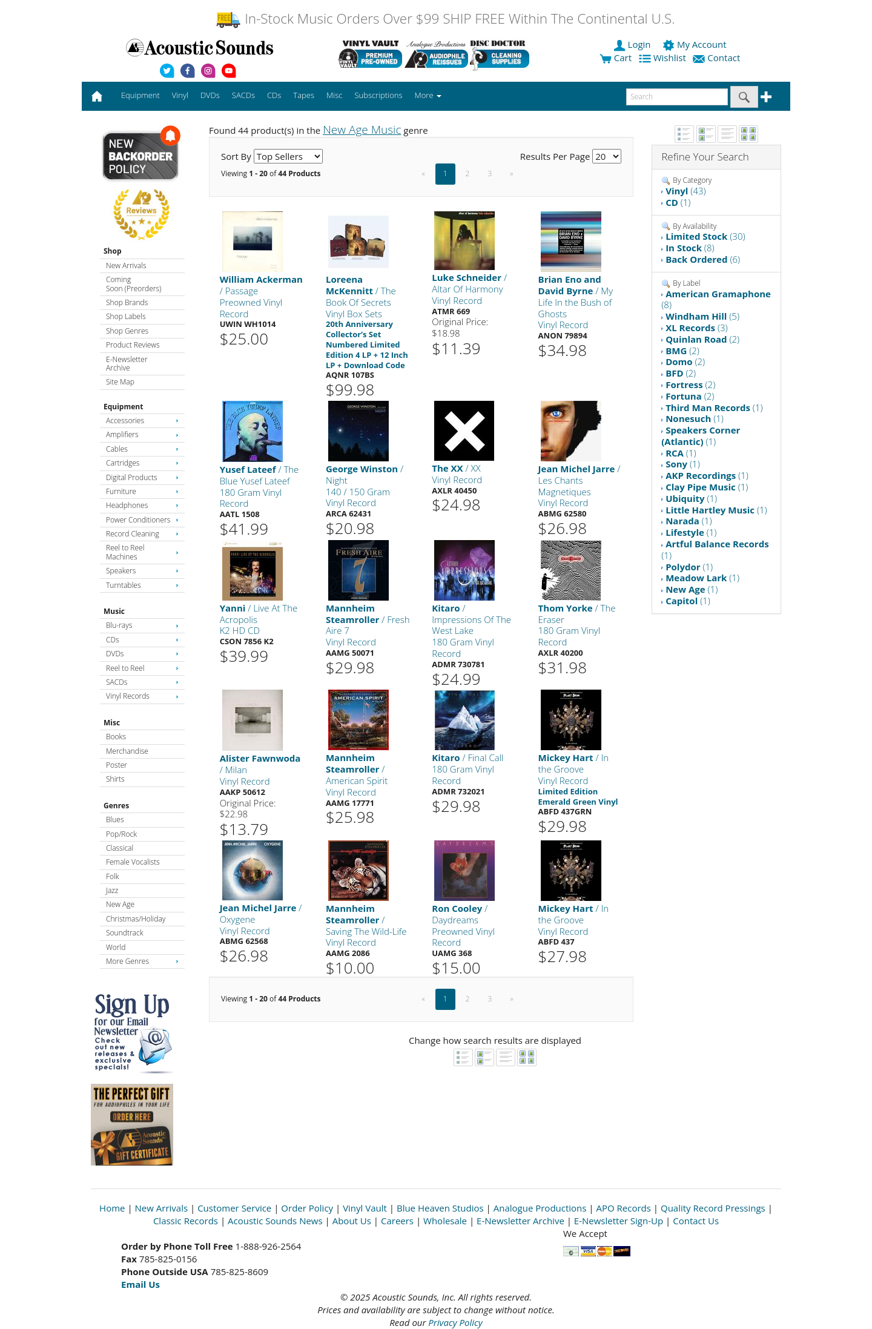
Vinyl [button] (180, 95)
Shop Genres (127, 331)
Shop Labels (125, 316)
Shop (113, 251)
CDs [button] (274, 95)
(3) (697, 328)
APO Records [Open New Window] (623, 1208)
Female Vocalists (133, 862)
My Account (695, 44)
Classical (119, 848)
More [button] (428, 95)
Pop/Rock (121, 834)
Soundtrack (124, 933)
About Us (351, 1221)
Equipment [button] (140, 95)
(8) (690, 248)
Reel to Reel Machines (142, 551)
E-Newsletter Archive (127, 363)
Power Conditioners (142, 520)
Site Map (120, 382)
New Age (120, 904)
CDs (142, 640)
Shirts (115, 779)
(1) (678, 202)
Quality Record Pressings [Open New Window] (713, 1208)
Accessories (142, 420)
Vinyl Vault (365, 1208)
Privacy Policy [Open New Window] (455, 1322)
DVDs (142, 653)
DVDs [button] (210, 95)
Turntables (142, 585)
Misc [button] (334, 95)
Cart (616, 57)
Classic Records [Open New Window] (185, 1221)
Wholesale (445, 1221)
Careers (397, 1221)
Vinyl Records (142, 696)
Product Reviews (133, 345)
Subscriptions (378, 95)
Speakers (142, 571)
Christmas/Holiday (135, 919)
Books (116, 736)
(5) (702, 316)
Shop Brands (127, 302)
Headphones (142, 505)
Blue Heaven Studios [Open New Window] (440, 1208)
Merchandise (127, 751)
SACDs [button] (243, 95)
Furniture (142, 491)
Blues (115, 819)
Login (633, 44)
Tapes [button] (303, 95)
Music (114, 611)
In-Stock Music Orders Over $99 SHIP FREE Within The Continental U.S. (445, 18)
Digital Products (142, 477)
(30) (705, 236)
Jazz (112, 890)
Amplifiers (142, 434)
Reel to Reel (142, 668)
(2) (702, 339)
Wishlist (664, 57)
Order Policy (307, 1208)
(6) (703, 259)
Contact (717, 57)
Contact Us (696, 1221)
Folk (112, 876)
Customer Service (234, 1208)
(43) (685, 191)
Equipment (123, 406)
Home (112, 1208)
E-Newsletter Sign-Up (618, 1221)
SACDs (142, 682)
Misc (112, 722)
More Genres (142, 961)
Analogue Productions (540, 1208)
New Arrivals (126, 265)
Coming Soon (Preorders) (133, 283)
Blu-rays (142, 625)
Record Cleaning (142, 534)
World (115, 947)
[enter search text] (677, 96)
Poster (116, 765)
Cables (142, 449)
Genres (116, 805)
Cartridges (142, 463)
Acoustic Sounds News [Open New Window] (275, 1221)
